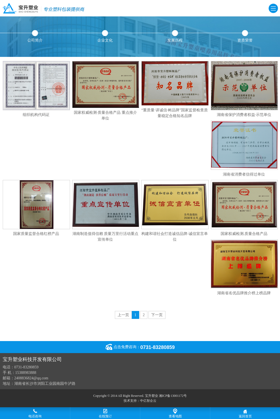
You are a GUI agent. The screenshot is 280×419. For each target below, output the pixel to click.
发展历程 (175, 36)
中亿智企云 (148, 401)
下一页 (157, 315)
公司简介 (35, 36)
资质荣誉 (245, 36)
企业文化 (105, 36)
